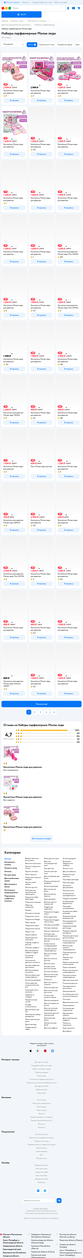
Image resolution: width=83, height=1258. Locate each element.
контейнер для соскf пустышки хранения (70, 995)
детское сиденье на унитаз (51, 1004)
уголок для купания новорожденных (70, 942)
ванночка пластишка (33, 863)
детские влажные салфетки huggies (31, 952)
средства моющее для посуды (69, 927)
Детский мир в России (32, 1218)
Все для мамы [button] (10, 875)
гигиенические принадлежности (69, 894)
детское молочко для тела (50, 960)
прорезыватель (68, 1005)
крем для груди (68, 883)
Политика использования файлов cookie (41, 1083)
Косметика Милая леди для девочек (22, 767)
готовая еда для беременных (68, 902)
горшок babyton (31, 935)
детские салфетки (51, 1028)
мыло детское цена (51, 859)
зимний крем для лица (50, 872)
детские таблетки (69, 872)
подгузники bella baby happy (31, 898)
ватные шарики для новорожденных (32, 976)
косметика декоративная (68, 886)
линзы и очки (68, 868)
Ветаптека (41, 1182)
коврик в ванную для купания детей (70, 963)
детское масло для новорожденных (51, 975)
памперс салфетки (32, 948)
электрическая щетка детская (52, 940)
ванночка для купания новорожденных (69, 948)
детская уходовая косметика (31, 971)
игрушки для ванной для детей (51, 882)
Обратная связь (41, 1090)
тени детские (49, 868)
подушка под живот (70, 899)
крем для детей (49, 899)
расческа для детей (51, 886)
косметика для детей (33, 980)
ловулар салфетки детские (32, 944)
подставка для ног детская (69, 953)
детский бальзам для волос (51, 877)
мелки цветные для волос (32, 1020)
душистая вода (30, 1024)
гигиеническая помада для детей (50, 945)
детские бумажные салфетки (70, 1019)
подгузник (48, 980)
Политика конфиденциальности (42, 1079)
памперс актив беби (51, 925)
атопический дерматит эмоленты (32, 961)
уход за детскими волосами (31, 991)
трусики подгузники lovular (32, 867)
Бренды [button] (7, 858)
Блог (41, 1155)
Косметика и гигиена (37, 21)
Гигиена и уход (16, 21)
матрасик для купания (68, 958)
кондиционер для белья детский (69, 917)
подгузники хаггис (32, 916)
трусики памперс (31, 871)
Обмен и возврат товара (41, 1069)
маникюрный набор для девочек (32, 1015)
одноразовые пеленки (68, 1014)
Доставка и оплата (41, 1062)
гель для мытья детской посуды (50, 967)
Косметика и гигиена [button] (9, 863)
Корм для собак (41, 1175)
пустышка (66, 999)
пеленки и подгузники (67, 1024)
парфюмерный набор (31, 1028)
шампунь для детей (51, 1000)
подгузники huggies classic (51, 913)
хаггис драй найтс (50, 917)
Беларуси (55, 1218)
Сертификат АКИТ (41, 1086)
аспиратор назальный (29, 956)
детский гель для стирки (50, 955)
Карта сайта (41, 1093)
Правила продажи (41, 1072)
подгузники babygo (32, 919)
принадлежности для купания (69, 987)
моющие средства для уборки (70, 932)
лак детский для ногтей (31, 1001)
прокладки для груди (71, 880)
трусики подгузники (51, 931)
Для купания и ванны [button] (10, 885)
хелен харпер (30, 922)
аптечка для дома (69, 859)
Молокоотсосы (68, 891)
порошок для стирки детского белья (71, 937)
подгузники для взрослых (69, 875)
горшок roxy (29, 932)
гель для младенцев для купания (32, 966)
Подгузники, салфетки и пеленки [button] (9, 898)
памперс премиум (51, 928)
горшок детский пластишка (31, 939)
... (50, 712)
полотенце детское (70, 983)
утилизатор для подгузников (68, 1009)
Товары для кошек (41, 1165)
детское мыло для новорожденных (50, 1009)
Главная (4, 21)
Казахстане (46, 1218)
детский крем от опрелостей (50, 903)
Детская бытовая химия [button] (11, 879)
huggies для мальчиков (48, 908)
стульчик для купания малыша (50, 996)
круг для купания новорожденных (50, 950)
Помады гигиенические (30, 1006)
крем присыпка (68, 1028)
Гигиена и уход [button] (10, 868)
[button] (21, 14)
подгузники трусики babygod (33, 878)
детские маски (49, 964)
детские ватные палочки (50, 895)
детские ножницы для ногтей (51, 991)
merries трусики (31, 887)
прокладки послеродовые (68, 907)
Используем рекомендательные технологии (41, 1213)
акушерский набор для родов (70, 912)
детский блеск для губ (32, 1011)
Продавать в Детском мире (41, 1065)
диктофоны (67, 1031)
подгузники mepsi (32, 926)
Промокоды (41, 1076)
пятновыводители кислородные (69, 922)
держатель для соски (70, 1002)
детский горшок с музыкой (51, 983)
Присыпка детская (51, 988)
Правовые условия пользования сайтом (41, 1211)
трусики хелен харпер (30, 883)
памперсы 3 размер (32, 913)
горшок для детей (69, 967)
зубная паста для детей (50, 1024)
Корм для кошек (42, 1169)
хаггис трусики (31, 874)
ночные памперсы (51, 972)
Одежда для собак (41, 1179)
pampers (28, 910)
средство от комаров (29, 996)
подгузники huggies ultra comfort (51, 921)
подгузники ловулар (33, 902)
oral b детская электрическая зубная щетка (30, 892)
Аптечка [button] (7, 871)
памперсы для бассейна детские (50, 935)
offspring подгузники (29, 906)
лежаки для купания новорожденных (70, 971)
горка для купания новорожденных (69, 976)
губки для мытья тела (70, 980)
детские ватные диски (50, 890)
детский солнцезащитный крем (50, 863)
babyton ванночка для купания (32, 859)
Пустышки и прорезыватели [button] (11, 891)
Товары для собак (41, 1172)
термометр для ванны (49, 1019)
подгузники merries (32, 929)
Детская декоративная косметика (15, 25)
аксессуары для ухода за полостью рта (32, 985)
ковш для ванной (69, 991)
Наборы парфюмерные (44, 25)
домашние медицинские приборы (68, 863)
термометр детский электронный (51, 1014)
